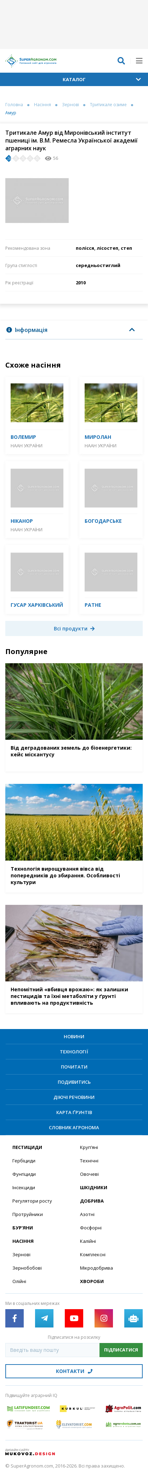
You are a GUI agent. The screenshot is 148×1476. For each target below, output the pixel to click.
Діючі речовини (74, 1097)
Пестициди (27, 1147)
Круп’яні (89, 1147)
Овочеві (89, 1174)
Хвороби (92, 1281)
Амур (10, 113)
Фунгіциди (24, 1174)
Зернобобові (27, 1268)
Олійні (19, 1281)
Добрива (92, 1201)
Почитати (74, 1067)
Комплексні (93, 1254)
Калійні (88, 1241)
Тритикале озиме (108, 105)
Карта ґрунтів (74, 1112)
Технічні (89, 1160)
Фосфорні (91, 1227)
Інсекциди (23, 1187)
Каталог (102, 79)
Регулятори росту (32, 1201)
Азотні (87, 1214)
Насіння (42, 105)
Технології (74, 1051)
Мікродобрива (96, 1268)
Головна (14, 105)
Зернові (70, 105)
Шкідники (93, 1187)
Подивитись (74, 1082)
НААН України (26, 445)
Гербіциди (23, 1160)
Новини (74, 1036)
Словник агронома (74, 1127)
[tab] (74, 330)
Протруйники (27, 1214)
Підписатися (121, 1350)
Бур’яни (22, 1227)
